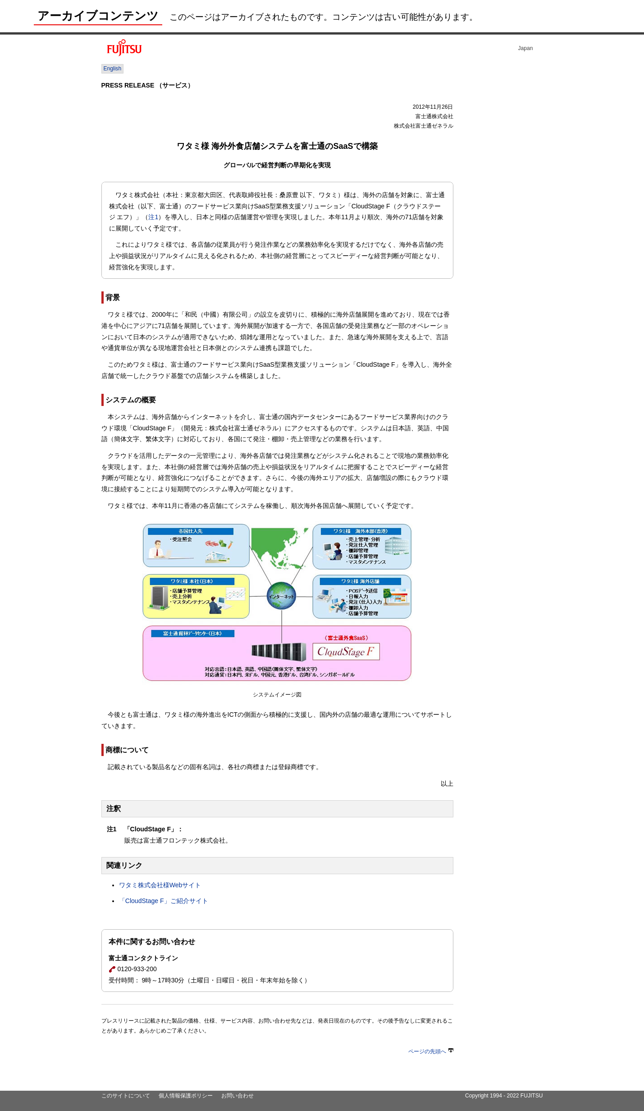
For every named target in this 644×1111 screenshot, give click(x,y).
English (113, 68)
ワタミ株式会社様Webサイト (160, 885)
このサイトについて (125, 1096)
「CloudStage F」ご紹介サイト (163, 900)
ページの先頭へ (430, 1051)
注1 (153, 217)
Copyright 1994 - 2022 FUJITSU (504, 1096)
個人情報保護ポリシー (186, 1096)
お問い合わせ (237, 1096)
